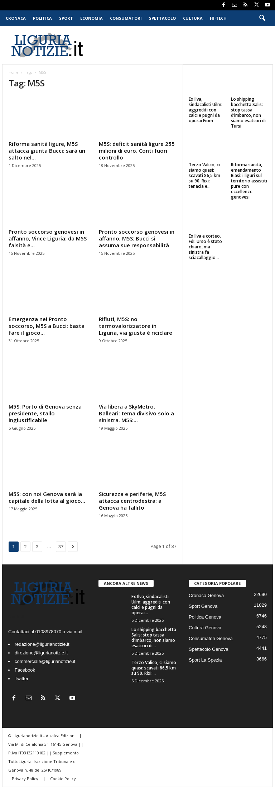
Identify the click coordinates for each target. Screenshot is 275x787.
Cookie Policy (63, 778)
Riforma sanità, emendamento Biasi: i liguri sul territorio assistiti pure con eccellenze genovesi (249, 181)
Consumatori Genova (211, 638)
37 (61, 546)
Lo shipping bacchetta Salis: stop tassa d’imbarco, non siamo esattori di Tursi (248, 112)
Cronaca (16, 18)
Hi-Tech (218, 18)
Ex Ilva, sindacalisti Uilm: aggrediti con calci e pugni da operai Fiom (205, 110)
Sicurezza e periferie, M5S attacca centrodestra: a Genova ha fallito (132, 500)
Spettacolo (162, 18)
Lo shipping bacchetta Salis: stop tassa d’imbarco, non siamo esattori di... (153, 637)
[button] (262, 18)
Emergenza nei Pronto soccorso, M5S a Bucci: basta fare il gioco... (47, 325)
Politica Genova (205, 617)
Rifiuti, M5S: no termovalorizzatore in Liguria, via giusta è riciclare (135, 325)
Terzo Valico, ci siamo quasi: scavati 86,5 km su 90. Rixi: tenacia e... (204, 175)
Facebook (25, 670)
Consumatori (126, 18)
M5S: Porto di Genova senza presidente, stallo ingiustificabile (45, 413)
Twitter (21, 678)
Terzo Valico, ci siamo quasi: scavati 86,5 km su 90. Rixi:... (153, 667)
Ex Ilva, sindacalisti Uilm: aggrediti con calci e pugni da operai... (150, 604)
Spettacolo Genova (208, 649)
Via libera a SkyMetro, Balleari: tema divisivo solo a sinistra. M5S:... (136, 413)
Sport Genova (203, 606)
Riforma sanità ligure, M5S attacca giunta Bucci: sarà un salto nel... (47, 150)
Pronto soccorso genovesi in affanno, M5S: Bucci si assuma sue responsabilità (136, 238)
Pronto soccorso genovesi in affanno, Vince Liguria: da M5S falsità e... (48, 238)
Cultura (193, 18)
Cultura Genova (205, 627)
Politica (42, 18)
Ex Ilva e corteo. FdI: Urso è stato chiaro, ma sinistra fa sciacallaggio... (205, 247)
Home (13, 72)
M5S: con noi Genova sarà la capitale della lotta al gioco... (47, 497)
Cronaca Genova (206, 595)
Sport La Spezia (205, 660)
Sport (66, 18)
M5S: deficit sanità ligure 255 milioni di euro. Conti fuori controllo (137, 150)
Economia (91, 18)
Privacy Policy (25, 778)
